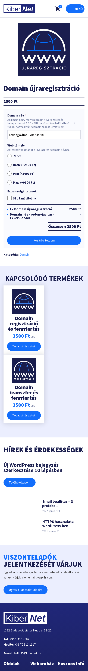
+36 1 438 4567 (19, 570)
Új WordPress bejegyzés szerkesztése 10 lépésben (33, 398)
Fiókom (11, 635)
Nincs (14, 156)
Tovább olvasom (19, 413)
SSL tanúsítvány (24, 198)
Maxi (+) (24, 182)
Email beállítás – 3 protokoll (57, 434)
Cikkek (10, 629)
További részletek (22, 346)
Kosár (37, 608)
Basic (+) (24, 165)
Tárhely (11, 608)
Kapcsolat (12, 624)
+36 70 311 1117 (25, 575)
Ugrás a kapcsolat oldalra (25, 521)
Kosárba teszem (44, 240)
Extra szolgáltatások (22, 191)
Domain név (17, 115)
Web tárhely (16, 145)
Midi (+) (23, 174)
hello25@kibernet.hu (27, 584)
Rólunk (10, 619)
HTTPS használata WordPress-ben (58, 454)
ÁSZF (63, 624)
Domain (24, 254)
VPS (8, 614)
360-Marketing (32, 654)
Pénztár (38, 603)
